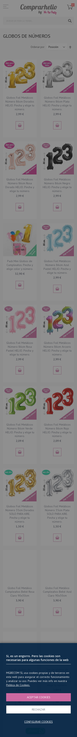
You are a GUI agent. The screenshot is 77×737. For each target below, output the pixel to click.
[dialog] (38, 368)
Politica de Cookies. (18, 685)
